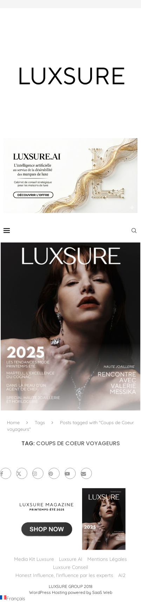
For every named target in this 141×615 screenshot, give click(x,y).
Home (13, 422)
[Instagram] (37, 473)
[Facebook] (5, 473)
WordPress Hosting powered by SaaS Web (70, 592)
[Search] (133, 230)
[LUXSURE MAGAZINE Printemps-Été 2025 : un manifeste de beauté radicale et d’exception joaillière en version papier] (70, 326)
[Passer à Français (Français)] (12, 598)
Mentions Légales (107, 559)
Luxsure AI (70, 559)
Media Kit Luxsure (34, 559)
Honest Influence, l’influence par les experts (64, 575)
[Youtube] (70, 473)
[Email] (86, 473)
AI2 (122, 575)
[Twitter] (21, 473)
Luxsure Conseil (70, 567)
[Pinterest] (54, 473)
